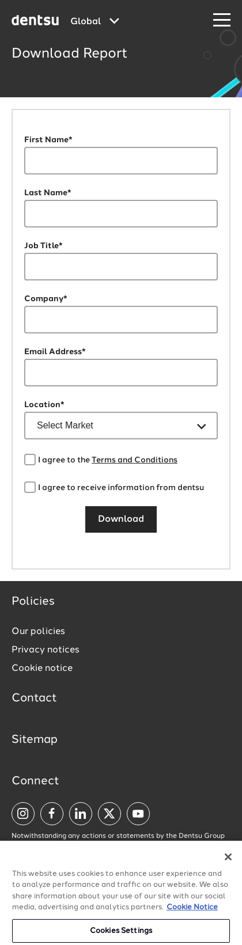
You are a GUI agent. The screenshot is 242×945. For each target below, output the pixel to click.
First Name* (48, 140)
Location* (44, 405)
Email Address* (55, 352)
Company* (45, 299)
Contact (34, 698)
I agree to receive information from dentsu (121, 488)
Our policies (38, 631)
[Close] (228, 863)
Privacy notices (46, 650)
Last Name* (47, 193)
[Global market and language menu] (94, 22)
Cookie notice (42, 668)
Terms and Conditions (134, 460)
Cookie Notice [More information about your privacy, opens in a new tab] (192, 914)
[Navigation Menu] (221, 20)
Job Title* (43, 246)
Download (121, 519)
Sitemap (35, 740)
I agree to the (107, 460)
